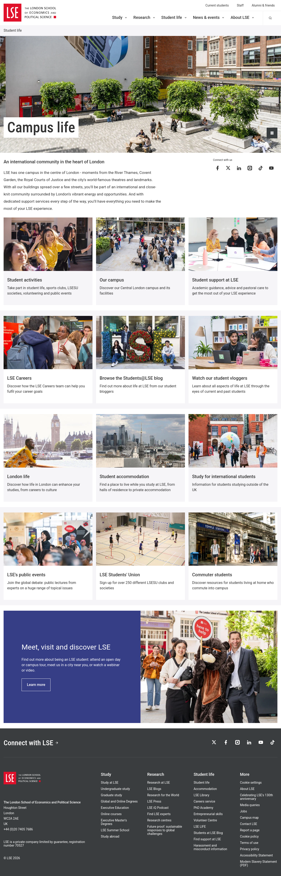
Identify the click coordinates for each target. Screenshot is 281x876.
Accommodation (205, 789)
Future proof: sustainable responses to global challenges (164, 830)
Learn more (36, 685)
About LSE (243, 17)
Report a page (249, 830)
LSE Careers (19, 378)
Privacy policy (249, 849)
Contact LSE (248, 824)
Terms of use (249, 843)
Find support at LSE (207, 839)
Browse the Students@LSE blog (131, 378)
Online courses (111, 814)
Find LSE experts (159, 814)
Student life (174, 17)
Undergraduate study (115, 789)
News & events (209, 17)
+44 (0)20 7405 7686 (18, 829)
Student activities (24, 280)
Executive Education (115, 807)
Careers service (204, 801)
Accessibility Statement (256, 855)
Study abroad (110, 836)
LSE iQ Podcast (158, 807)
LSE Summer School (115, 830)
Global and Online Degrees (119, 801)
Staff (240, 5)
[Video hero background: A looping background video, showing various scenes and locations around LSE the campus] (140, 94)
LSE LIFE (200, 826)
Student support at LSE (215, 280)
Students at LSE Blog (208, 833)
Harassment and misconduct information (210, 847)
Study (120, 17)
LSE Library (201, 795)
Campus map (249, 817)
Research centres (159, 820)
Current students (217, 5)
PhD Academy (203, 807)
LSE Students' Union (120, 574)
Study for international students (223, 476)
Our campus (112, 280)
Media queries (250, 805)
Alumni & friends (263, 5)
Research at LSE (158, 782)
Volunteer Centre (205, 820)
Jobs (243, 811)
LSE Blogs (154, 789)
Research (144, 17)
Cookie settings (251, 782)
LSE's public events (26, 574)
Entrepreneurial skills (208, 814)
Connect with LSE (31, 743)
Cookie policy (249, 836)
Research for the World (163, 795)
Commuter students (212, 574)
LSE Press (154, 801)
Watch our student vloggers (219, 378)
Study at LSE (109, 782)
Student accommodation (124, 476)
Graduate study (111, 795)
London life (18, 476)
